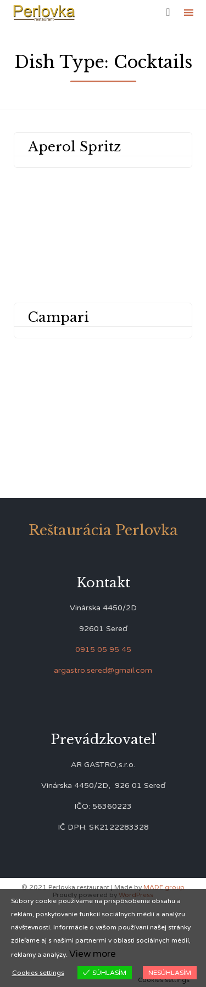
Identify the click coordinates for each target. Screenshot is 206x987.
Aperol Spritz (74, 147)
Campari (58, 317)
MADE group (164, 887)
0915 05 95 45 (103, 649)
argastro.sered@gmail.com (103, 670)
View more (92, 954)
